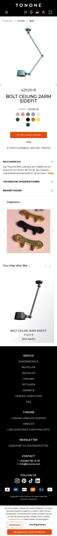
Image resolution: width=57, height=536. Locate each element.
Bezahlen (28, 373)
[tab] (28, 167)
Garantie (29, 390)
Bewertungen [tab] (28, 190)
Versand (28, 379)
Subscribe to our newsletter (28, 445)
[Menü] (6, 12)
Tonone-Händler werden (28, 418)
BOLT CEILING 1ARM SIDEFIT (28, 330)
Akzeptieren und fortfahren (29, 532)
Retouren (28, 384)
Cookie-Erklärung (16, 519)
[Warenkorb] (50, 12)
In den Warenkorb (28, 135)
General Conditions (28, 499)
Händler (28, 423)
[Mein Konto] (43, 12)
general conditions (28, 396)
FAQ (28, 402)
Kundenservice (29, 361)
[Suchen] (25, 12)
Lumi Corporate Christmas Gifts (28, 429)
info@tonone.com (29, 464)
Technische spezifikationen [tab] (28, 182)
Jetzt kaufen (28, 338)
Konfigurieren (38, 524)
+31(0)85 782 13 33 (29, 460)
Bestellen (28, 367)
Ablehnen (14, 525)
